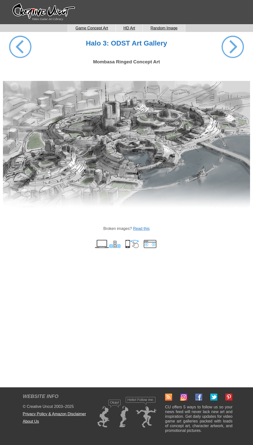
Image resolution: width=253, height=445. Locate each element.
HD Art (129, 28)
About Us (31, 421)
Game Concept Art (92, 28)
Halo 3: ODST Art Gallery (126, 43)
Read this (141, 228)
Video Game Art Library (47, 19)
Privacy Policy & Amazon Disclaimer (54, 414)
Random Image (163, 28)
